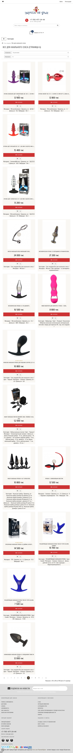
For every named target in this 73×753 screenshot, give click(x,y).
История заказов (6, 724)
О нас (39, 702)
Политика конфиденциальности (47, 712)
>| (45, 678)
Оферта (40, 714)
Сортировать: (8, 52)
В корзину (19, 102)
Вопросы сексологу (43, 726)
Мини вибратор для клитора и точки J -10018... (54, 306)
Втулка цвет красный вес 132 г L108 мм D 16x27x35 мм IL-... (18, 146)
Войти (61, 1)
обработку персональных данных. (48, 691)
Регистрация (68, 1)
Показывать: (7, 56)
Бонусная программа (7, 712)
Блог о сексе (41, 724)
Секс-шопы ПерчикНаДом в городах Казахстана (51, 710)
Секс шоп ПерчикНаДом (39, 750)
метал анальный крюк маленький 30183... (19, 251)
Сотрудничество (42, 706)
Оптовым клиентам (43, 704)
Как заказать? (5, 710)
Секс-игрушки (7, 43)
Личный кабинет (6, 722)
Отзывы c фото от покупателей (46, 722)
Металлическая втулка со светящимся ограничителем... (54, 251)
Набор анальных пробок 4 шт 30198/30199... (19, 478)
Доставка (4, 704)
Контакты (40, 708)
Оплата (3, 706)
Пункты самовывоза (7, 702)
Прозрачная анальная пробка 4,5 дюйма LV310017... (18, 544)
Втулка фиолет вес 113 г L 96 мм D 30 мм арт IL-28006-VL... (54, 94)
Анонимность (5, 708)
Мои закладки (5, 726)
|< (4, 678)
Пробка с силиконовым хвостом (54, 478)
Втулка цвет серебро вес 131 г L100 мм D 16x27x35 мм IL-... (19, 199)
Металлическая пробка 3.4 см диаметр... (19, 306)
